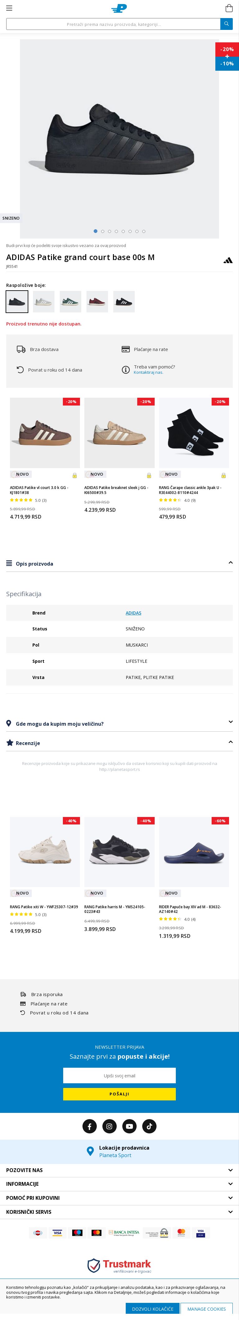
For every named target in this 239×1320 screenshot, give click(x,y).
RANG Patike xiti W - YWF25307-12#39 (44, 907)
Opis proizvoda (34, 563)
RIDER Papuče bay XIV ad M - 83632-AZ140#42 (190, 909)
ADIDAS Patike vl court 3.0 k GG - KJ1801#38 (39, 490)
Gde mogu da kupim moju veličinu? (59, 723)
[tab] (119, 563)
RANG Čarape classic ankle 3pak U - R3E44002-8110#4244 (190, 490)
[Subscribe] (119, 1094)
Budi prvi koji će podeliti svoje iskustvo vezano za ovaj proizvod (66, 245)
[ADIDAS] (228, 263)
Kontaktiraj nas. (148, 372)
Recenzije (27, 743)
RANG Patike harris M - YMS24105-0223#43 (114, 909)
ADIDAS (133, 613)
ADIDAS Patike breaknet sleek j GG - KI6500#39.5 (116, 490)
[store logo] (119, 8)
